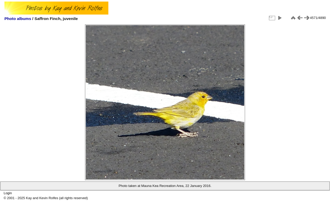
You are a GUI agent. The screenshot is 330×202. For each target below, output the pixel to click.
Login (8, 193)
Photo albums (17, 18)
